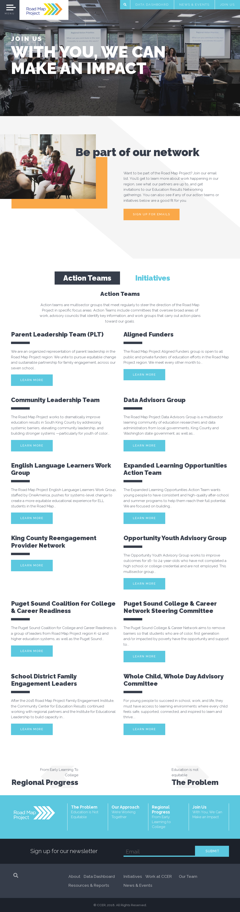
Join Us (227, 4)
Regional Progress (168, 817)
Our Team (188, 876)
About (74, 876)
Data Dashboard (152, 4)
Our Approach (128, 812)
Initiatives (133, 876)
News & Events (194, 4)
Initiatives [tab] (152, 278)
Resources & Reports (88, 885)
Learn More (31, 380)
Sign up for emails (151, 214)
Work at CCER (158, 876)
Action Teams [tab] (87, 278)
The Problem (87, 812)
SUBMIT (212, 851)
